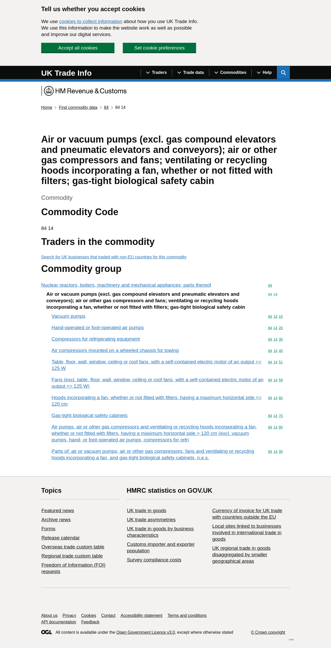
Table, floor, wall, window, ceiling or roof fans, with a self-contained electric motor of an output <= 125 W (156, 365)
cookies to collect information (90, 21)
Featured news (57, 510)
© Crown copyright (268, 632)
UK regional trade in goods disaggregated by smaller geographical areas (241, 554)
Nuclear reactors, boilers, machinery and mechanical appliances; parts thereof (126, 285)
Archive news (56, 519)
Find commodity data (78, 107)
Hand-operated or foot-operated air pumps (98, 327)
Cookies (88, 615)
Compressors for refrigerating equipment (96, 339)
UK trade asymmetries (151, 519)
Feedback (90, 622)
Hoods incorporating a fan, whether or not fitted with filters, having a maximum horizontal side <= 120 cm (157, 401)
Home (46, 107)
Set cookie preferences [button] (159, 48)
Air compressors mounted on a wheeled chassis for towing (115, 350)
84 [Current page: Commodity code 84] (106, 107)
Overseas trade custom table (72, 547)
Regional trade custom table (72, 556)
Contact (108, 615)
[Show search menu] (283, 72)
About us (49, 615)
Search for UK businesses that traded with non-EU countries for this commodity (113, 257)
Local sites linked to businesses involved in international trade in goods (246, 532)
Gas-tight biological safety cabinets (90, 415)
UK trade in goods (146, 510)
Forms (48, 528)
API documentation (58, 622)
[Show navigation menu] (156, 72)
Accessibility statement (141, 615)
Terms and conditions (187, 615)
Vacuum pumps (68, 316)
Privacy (69, 615)
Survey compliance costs (154, 559)
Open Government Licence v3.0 (145, 632)
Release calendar (60, 537)
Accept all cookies (78, 48)
